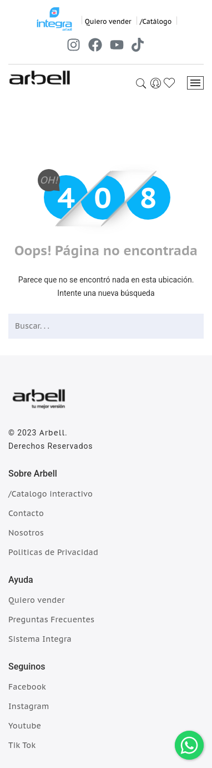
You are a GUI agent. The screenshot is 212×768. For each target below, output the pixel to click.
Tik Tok (22, 745)
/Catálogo (156, 21)
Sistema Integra (40, 639)
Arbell (52, 433)
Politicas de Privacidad (53, 552)
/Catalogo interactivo (50, 494)
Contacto (26, 513)
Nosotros (26, 533)
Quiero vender (108, 21)
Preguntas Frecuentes (51, 620)
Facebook (27, 687)
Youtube (24, 726)
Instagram (28, 706)
